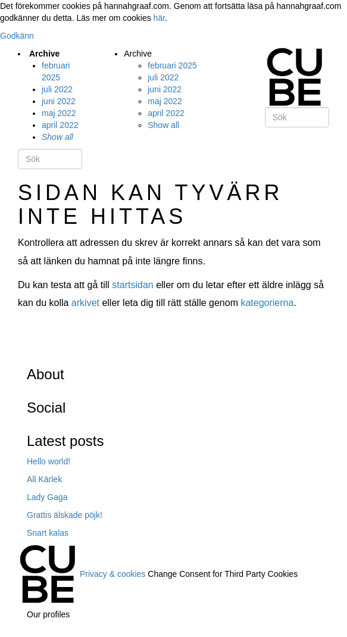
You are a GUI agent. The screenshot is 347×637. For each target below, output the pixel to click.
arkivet (85, 303)
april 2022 (60, 125)
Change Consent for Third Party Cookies (223, 573)
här (159, 18)
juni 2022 (59, 101)
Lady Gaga (47, 497)
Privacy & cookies (112, 573)
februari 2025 (172, 65)
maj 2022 (59, 113)
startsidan (132, 285)
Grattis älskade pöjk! (64, 515)
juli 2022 (57, 89)
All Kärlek (44, 479)
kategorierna (266, 303)
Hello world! (48, 461)
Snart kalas (47, 533)
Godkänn (17, 35)
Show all (57, 137)
